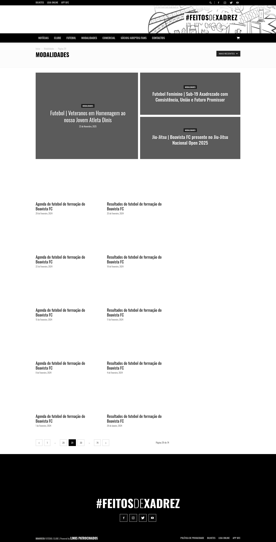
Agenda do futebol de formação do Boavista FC (60, 206)
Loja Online (52, 2)
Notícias (43, 38)
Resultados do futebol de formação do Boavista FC (134, 206)
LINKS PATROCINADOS (84, 538)
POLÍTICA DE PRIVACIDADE (192, 538)
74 (97, 442)
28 (63, 442)
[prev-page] (39, 442)
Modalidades (89, 38)
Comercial (109, 38)
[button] (211, 2)
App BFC (65, 2)
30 (81, 442)
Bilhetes (40, 2)
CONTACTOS (158, 38)
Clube (57, 38)
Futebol (71, 38)
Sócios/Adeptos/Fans (133, 38)
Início (38, 48)
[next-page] (105, 442)
